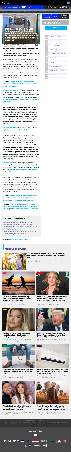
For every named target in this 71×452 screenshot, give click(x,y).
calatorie (11, 239)
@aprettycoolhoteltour (10, 90)
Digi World (5, 2)
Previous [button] (43, 28)
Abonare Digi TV (53, 422)
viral (16, 239)
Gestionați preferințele (31, 422)
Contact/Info (65, 422)
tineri (26, 239)
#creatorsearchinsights (10, 99)
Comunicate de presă (43, 422)
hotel (21, 239)
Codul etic (35, 424)
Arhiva (59, 422)
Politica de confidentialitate (19, 422)
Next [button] (68, 28)
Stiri (7, 11)
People (10, 156)
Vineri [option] (56, 28)
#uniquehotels (15, 170)
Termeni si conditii (7, 422)
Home (3, 11)
